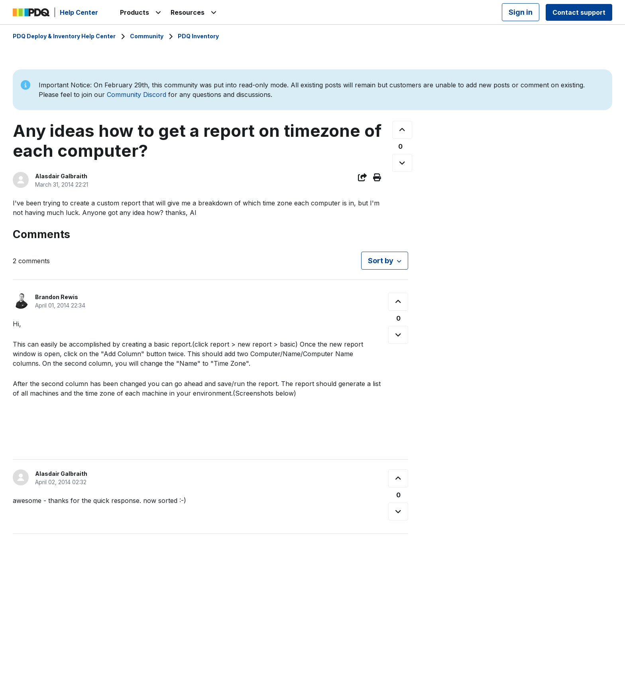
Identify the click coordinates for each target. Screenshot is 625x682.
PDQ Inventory (198, 36)
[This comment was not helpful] (398, 335)
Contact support (578, 12)
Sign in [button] (521, 12)
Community (146, 36)
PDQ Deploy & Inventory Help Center (64, 36)
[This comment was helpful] (398, 302)
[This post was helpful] (402, 130)
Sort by (380, 260)
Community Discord (136, 95)
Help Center (79, 12)
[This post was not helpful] (402, 163)
